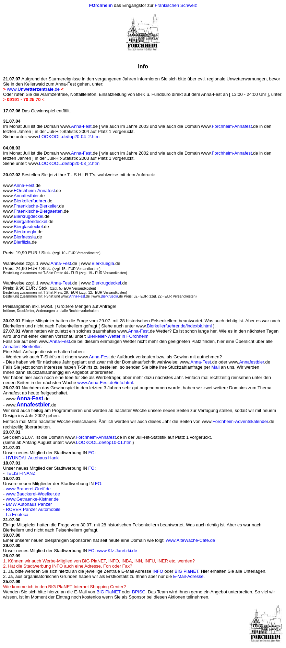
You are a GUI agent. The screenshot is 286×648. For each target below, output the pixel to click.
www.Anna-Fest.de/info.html (105, 382)
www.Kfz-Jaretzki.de (117, 550)
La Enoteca (17, 514)
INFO (158, 571)
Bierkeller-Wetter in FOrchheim (117, 336)
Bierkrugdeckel (28, 216)
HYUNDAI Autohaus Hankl (33, 457)
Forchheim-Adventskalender (240, 421)
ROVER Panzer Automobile (33, 509)
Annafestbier (26, 195)
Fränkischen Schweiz (176, 5)
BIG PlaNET (186, 571)
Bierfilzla (22, 242)
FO (91, 452)
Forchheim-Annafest (232, 126)
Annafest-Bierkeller (21, 346)
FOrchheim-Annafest (34, 190)
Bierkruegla (25, 231)
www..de (33, 89)
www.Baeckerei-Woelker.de (33, 493)
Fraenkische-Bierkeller (36, 206)
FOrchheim (101, 5)
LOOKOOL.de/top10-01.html (104, 442)
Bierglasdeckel (28, 226)
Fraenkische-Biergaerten (38, 211)
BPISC (138, 591)
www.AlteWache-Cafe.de (190, 540)
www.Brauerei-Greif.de (28, 488)
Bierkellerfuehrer (30, 200)
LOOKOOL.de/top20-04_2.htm (63, 136)
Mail (216, 367)
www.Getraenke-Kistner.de (32, 499)
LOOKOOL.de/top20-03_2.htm (63, 163)
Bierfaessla (25, 236)
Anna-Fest (79, 126)
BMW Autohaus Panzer (29, 504)
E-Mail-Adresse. (189, 576)
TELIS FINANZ (21, 473)
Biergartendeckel (30, 221)
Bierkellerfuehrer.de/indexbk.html (179, 325)
